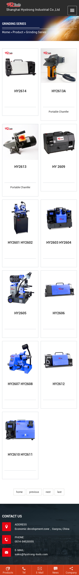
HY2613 (20, 167)
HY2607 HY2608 (20, 384)
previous (34, 492)
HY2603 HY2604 (58, 243)
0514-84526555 (24, 541)
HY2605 (20, 313)
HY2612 (59, 384)
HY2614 (20, 91)
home (19, 492)
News (55, 572)
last (59, 492)
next (48, 492)
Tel (23, 572)
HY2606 (59, 313)
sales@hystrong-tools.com (31, 554)
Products (8, 572)
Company (71, 572)
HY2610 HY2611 (20, 455)
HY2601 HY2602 (20, 243)
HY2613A (59, 91)
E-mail (39, 572)
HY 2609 (58, 167)
